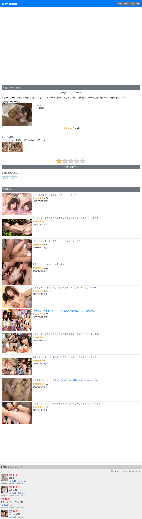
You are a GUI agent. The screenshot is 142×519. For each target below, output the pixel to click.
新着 (120, 3)
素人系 (5, 178)
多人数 (13, 178)
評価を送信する (71, 167)
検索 (132, 3)
